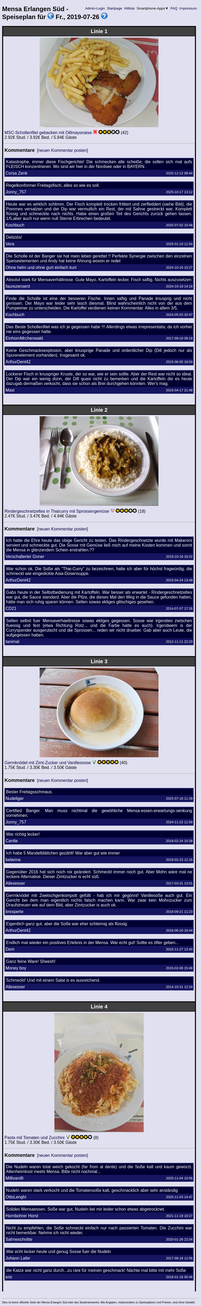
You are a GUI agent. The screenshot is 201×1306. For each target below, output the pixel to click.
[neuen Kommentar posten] (62, 150)
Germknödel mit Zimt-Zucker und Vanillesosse (47, 762)
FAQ (174, 8)
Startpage (114, 8)
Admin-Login (95, 8)
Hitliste (129, 8)
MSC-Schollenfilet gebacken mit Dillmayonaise (48, 132)
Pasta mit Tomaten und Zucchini (34, 1137)
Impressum (188, 8)
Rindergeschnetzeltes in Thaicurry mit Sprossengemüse (56, 511)
